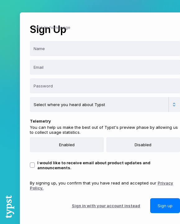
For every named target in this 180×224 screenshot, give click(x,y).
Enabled (67, 144)
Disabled (143, 144)
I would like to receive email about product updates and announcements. (93, 165)
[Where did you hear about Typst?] (105, 104)
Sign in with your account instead (106, 205)
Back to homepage (49, 27)
